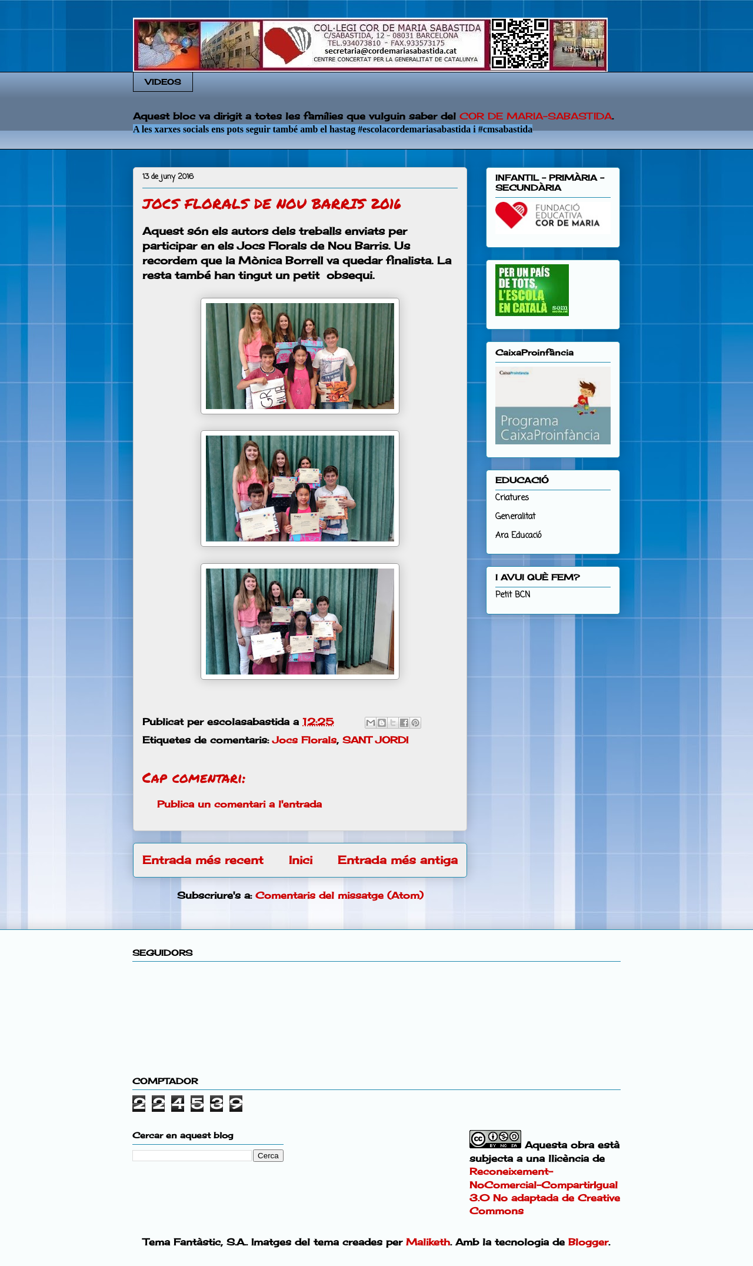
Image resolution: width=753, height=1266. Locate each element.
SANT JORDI (375, 740)
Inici (300, 860)
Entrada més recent (203, 860)
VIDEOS (163, 82)
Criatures (512, 498)
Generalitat (515, 517)
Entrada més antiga (398, 860)
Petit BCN (512, 595)
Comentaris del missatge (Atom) (339, 895)
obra (582, 1145)
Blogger (588, 1242)
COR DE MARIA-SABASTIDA (535, 116)
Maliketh (428, 1242)
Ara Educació (518, 536)
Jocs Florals (304, 740)
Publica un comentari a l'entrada (239, 804)
